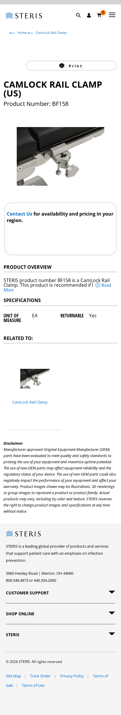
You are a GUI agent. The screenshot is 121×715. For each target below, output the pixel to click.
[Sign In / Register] (89, 15)
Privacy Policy (72, 676)
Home (22, 32)
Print (75, 66)
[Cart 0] (99, 15)
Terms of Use (33, 685)
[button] (81, 22)
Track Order (40, 676)
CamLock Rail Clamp (51, 32)
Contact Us (20, 214)
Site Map (13, 676)
